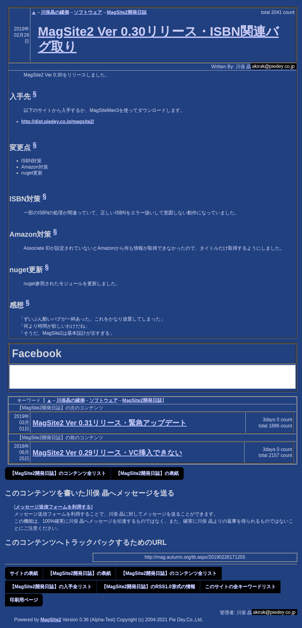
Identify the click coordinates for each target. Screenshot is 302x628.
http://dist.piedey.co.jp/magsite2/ (57, 121)
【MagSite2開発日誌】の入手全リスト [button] (51, 586)
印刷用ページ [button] (24, 599)
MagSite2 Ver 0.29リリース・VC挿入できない (107, 453)
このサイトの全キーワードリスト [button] (240, 586)
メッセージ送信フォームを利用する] (53, 506)
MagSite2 (50, 619)
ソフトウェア (88, 12)
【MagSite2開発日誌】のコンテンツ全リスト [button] (58, 473)
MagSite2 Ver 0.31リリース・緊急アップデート (109, 423)
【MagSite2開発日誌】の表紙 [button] (147, 473)
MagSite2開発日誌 (126, 12)
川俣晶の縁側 (55, 12)
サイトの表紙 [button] (24, 573)
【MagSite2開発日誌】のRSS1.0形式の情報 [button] (148, 586)
